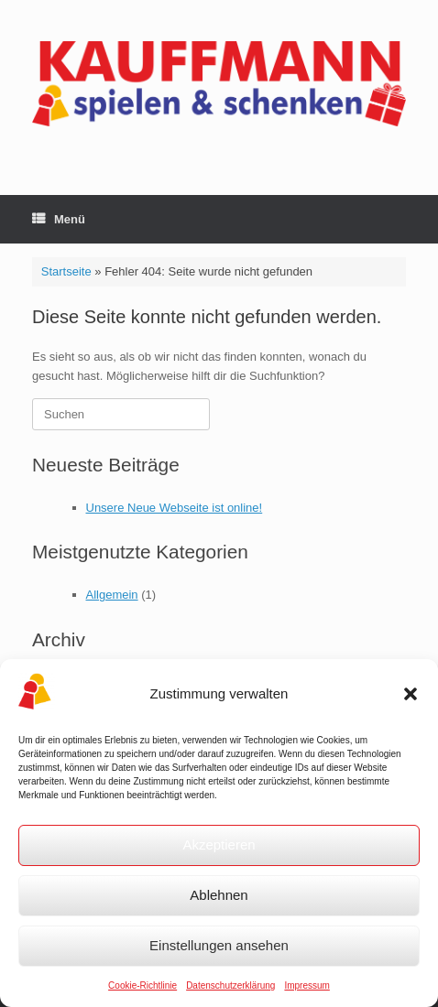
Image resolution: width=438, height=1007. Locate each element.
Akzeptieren (218, 844)
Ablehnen (218, 895)
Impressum (306, 985)
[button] (410, 694)
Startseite (66, 271)
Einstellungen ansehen (219, 945)
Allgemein (112, 594)
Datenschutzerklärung (230, 985)
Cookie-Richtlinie (142, 985)
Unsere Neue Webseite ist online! (174, 507)
